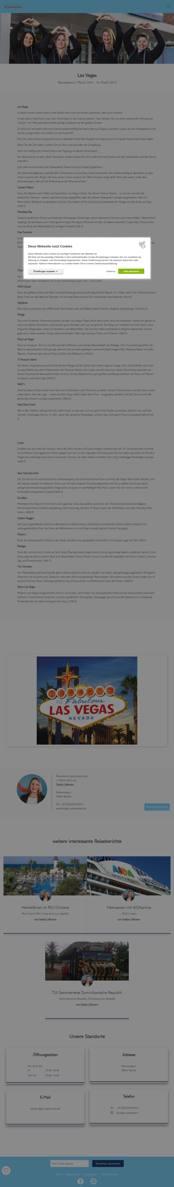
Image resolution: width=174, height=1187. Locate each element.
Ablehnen (110, 271)
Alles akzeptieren (131, 271)
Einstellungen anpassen (45, 271)
